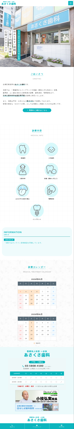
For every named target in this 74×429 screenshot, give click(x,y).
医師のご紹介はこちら (37, 110)
